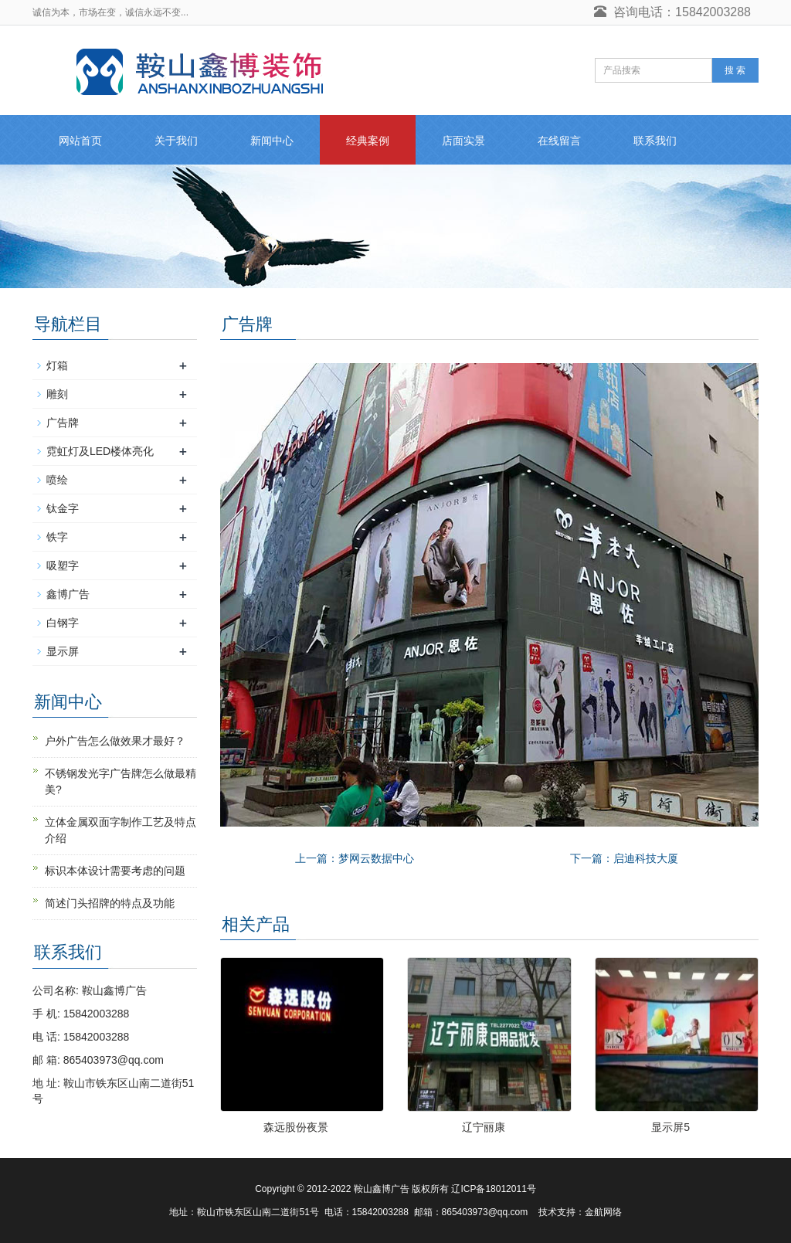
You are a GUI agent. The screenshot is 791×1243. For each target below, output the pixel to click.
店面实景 (463, 140)
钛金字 (62, 508)
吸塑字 (62, 565)
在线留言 (559, 140)
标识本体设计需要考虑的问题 (115, 870)
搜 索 (735, 70)
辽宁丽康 (483, 1127)
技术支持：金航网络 (580, 1212)
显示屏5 (670, 1127)
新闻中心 (272, 140)
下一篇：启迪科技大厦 (624, 858)
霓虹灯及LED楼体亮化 (100, 451)
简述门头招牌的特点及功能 (110, 903)
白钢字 (62, 622)
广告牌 (62, 422)
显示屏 (62, 651)
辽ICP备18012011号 (493, 1189)
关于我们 (176, 140)
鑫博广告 (68, 594)
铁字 (57, 537)
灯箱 (57, 365)
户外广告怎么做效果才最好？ (115, 741)
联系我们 (655, 140)
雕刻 (57, 394)
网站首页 (80, 140)
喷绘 (57, 480)
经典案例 (367, 140)
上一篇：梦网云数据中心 (354, 858)
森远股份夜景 (295, 1127)
